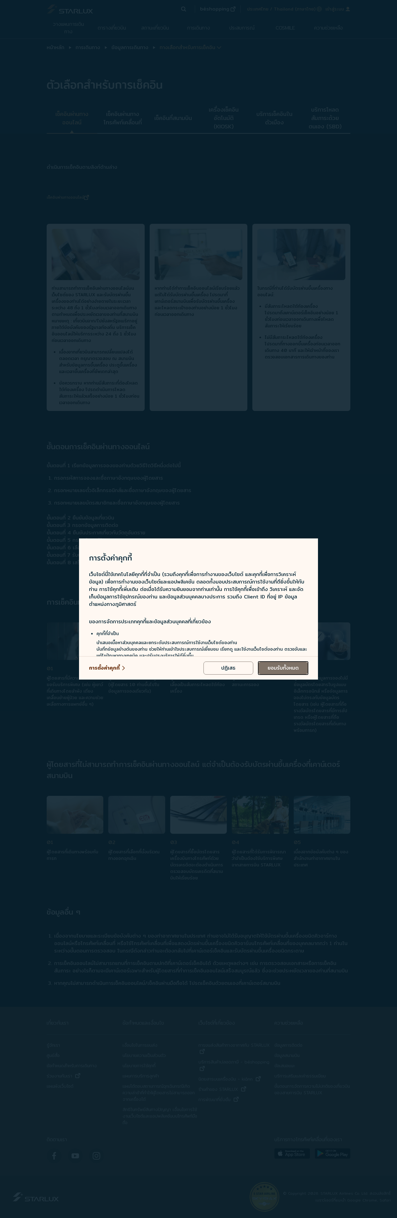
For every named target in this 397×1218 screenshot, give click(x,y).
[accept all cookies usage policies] (283, 668)
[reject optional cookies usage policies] (228, 668)
